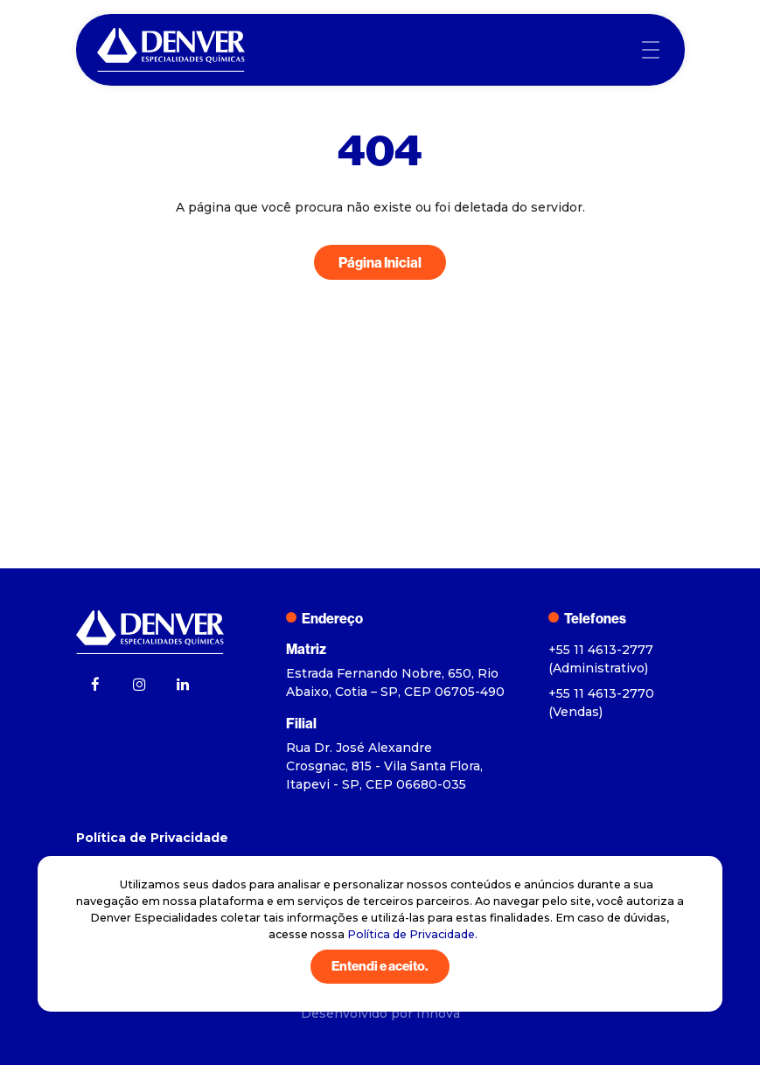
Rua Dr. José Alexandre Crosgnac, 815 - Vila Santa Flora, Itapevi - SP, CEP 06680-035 (384, 766)
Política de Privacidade (152, 838)
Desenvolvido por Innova (380, 1013)
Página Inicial (380, 262)
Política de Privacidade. (412, 934)
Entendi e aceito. (380, 965)
